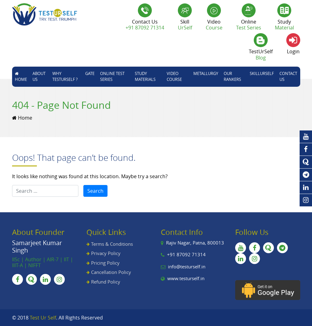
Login (293, 51)
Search (95, 190)
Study (284, 24)
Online (248, 24)
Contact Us (288, 76)
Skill (185, 24)
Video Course (174, 76)
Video (214, 24)
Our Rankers (232, 76)
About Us (39, 76)
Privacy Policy (106, 253)
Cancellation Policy (111, 272)
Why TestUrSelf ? (65, 76)
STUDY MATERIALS (145, 76)
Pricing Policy (105, 263)
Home (21, 77)
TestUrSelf (261, 54)
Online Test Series (112, 76)
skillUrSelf (262, 73)
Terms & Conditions (112, 244)
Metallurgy (205, 73)
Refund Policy (105, 282)
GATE (89, 73)
